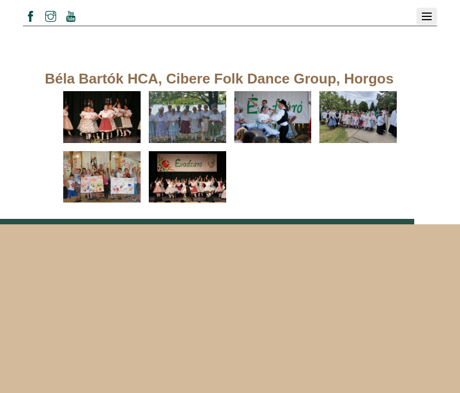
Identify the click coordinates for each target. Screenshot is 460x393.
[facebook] (30, 14)
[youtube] (70, 14)
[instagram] (50, 14)
